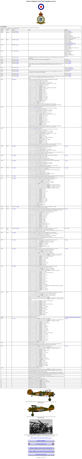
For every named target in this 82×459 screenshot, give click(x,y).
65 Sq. (18, 63)
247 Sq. (67, 146)
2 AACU (67, 167)
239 (38, 107)
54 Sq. (18, 32)
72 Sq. (18, 73)
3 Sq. (17, 31)
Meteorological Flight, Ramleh (70, 43)
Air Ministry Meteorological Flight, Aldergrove (73, 317)
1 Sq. (14, 318)
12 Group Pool (71, 68)
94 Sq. (67, 55)
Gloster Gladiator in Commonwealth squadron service (41, 437)
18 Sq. (67, 155)
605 (35, 107)
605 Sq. (70, 31)
